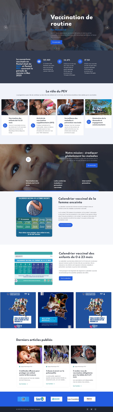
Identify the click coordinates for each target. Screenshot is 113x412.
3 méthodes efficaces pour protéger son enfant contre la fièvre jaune (29, 373)
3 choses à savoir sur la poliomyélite (55, 372)
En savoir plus (56, 42)
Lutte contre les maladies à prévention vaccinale (60, 184)
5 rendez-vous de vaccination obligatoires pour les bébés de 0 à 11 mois (83, 374)
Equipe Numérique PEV (25, 366)
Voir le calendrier (104, 278)
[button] (54, 48)
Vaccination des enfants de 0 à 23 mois (32, 183)
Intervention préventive (86, 182)
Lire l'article (23, 384)
